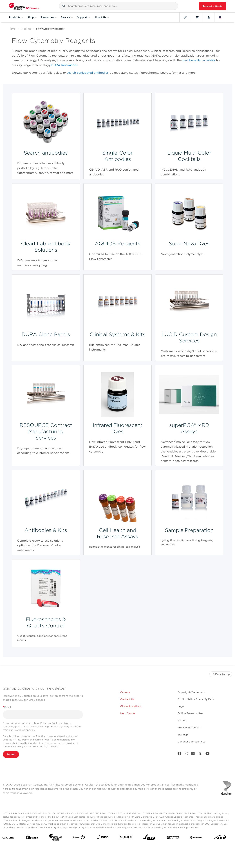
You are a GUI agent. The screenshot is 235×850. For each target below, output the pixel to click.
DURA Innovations (64, 65)
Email (7, 707)
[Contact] (185, 17)
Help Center (127, 713)
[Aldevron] (32, 838)
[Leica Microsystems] (149, 838)
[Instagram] (186, 754)
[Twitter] (200, 754)
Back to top (221, 674)
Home (12, 28)
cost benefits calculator (198, 60)
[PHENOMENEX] (196, 838)
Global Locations (131, 706)
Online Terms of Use (190, 713)
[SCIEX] (220, 838)
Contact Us (127, 699)
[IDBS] (102, 838)
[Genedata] (79, 838)
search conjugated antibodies (88, 72)
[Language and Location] (220, 17)
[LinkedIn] (193, 754)
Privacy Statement (189, 727)
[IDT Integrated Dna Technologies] (126, 838)
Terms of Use (42, 739)
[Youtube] (207, 754)
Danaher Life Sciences (191, 741)
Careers (125, 692)
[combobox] (118, 6)
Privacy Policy (21, 739)
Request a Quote (212, 6)
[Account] (208, 17)
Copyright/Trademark (191, 692)
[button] (64, 6)
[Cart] (197, 17)
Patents (182, 720)
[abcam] (8, 838)
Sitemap (183, 734)
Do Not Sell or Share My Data (196, 699)
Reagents (26, 28)
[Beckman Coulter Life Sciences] (55, 838)
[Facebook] (179, 754)
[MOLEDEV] (173, 838)
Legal (181, 706)
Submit (10, 754)
